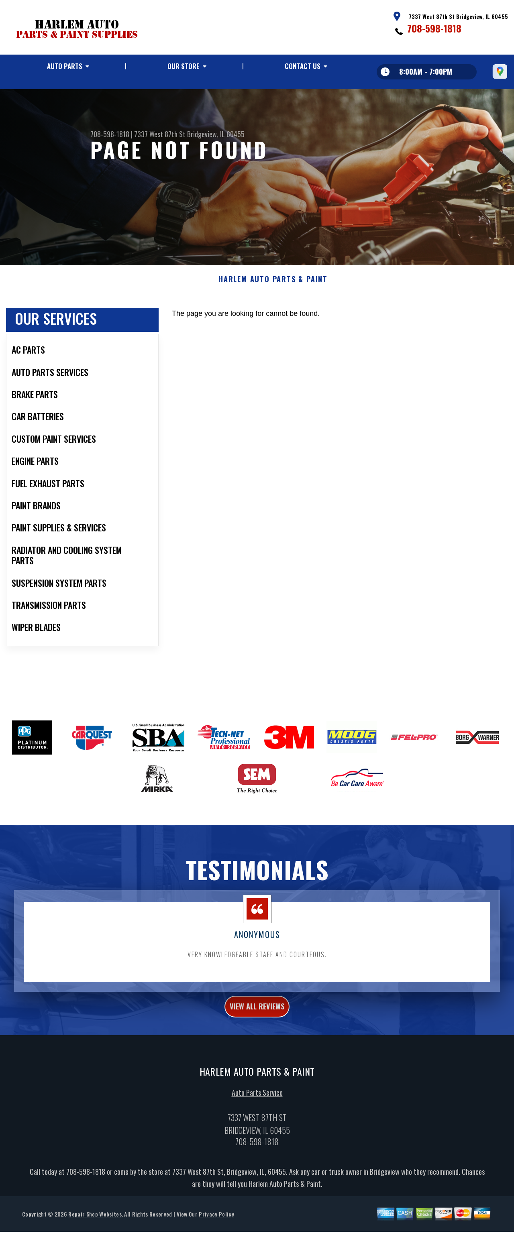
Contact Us (302, 66)
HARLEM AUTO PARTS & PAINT (273, 303)
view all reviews (257, 1032)
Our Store (183, 66)
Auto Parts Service (257, 1121)
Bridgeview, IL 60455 (216, 134)
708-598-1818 (434, 28)
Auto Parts (64, 66)
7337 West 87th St (160, 134)
